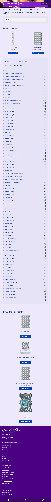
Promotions (8, 247)
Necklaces (8, 244)
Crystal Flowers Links (11, 282)
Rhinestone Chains (10, 297)
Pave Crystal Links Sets (12, 182)
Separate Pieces (10, 279)
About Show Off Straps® (7, 467)
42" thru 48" (8, 118)
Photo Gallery (5, 476)
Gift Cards (8, 235)
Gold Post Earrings (10, 238)
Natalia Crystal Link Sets (12, 156)
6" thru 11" (8, 97)
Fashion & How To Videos (8, 474)
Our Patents (5, 497)
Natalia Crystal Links (11, 291)
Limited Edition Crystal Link (13, 288)
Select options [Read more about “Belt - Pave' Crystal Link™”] (37, 53)
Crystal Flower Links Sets (12, 103)
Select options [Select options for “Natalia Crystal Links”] (25, 421)
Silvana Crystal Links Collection (14, 85)
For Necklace (9, 127)
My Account (8, 500)
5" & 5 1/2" (8, 94)
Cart (39, 499)
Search (25, 500)
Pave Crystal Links (10, 82)
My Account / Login (6, 486)
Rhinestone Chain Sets (11, 250)
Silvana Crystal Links (11, 300)
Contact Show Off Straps (8, 494)
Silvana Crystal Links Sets (12, 209)
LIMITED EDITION (10, 241)
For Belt (7, 106)
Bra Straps (8, 88)
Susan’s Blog (5, 470)
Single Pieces (5, 463)
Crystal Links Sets (6, 460)
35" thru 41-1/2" (9, 115)
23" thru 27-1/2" (9, 109)
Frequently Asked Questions (8, 472)
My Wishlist (4, 488)
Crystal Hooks (9, 285)
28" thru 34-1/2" (9, 112)
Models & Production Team (8, 478)
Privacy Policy (5, 492)
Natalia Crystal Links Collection (14, 79)
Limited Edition (9, 129)
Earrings (4, 458)
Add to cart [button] (13, 53)
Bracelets (8, 91)
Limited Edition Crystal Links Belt (14, 77)
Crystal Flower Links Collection (14, 74)
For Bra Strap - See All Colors (14, 174)
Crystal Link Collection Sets (13, 100)
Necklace (8, 276)
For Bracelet (9, 124)
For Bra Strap (9, 121)
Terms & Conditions (7, 490)
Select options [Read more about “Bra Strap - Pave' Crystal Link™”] (25, 388)
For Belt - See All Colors (12, 159)
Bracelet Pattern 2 (10, 273)
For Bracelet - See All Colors (13, 176)
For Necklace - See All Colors (13, 179)
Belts (6, 71)
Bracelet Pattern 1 (10, 270)
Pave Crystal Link (10, 294)
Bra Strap (8, 268)
